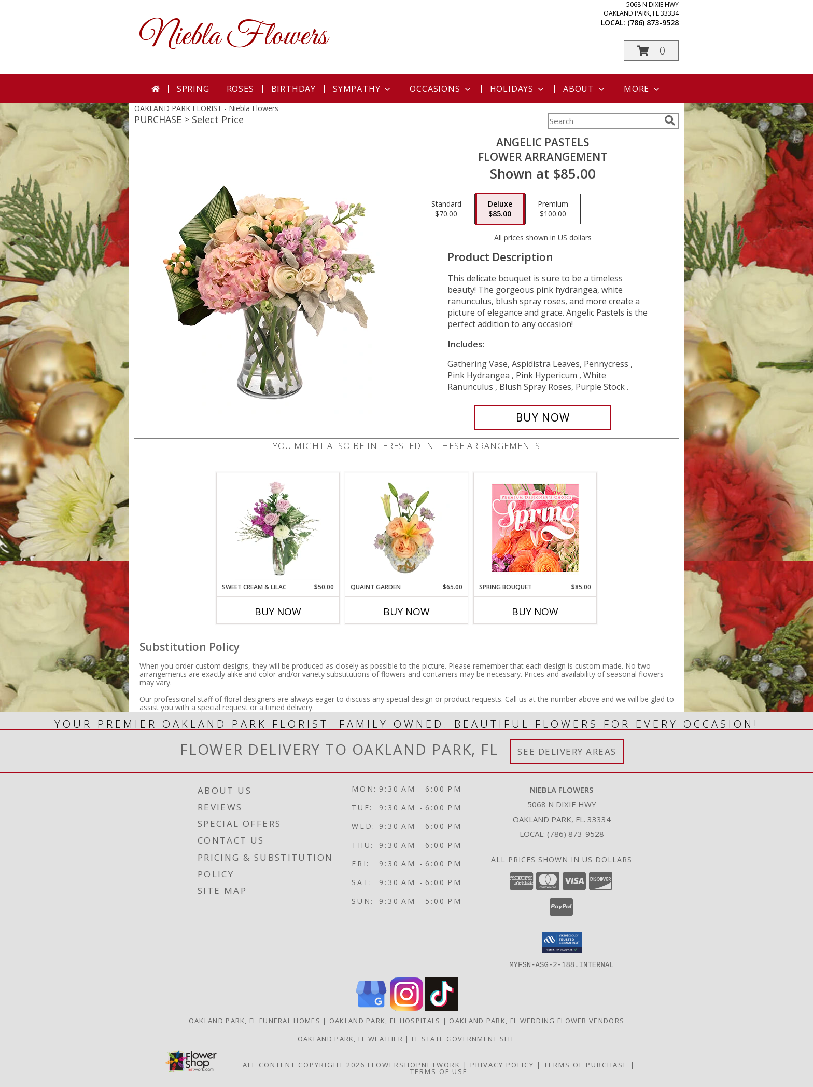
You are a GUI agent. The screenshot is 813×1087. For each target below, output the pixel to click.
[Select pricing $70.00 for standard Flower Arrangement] (446, 209)
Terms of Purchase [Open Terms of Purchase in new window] (586, 1064)
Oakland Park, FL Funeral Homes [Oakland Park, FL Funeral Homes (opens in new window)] (254, 1020)
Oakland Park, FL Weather (350, 1038)
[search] (670, 120)
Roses (240, 88)
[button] (651, 50)
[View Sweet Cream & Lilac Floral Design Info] (278, 527)
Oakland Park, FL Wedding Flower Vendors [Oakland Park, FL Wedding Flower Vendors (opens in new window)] (536, 1020)
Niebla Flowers (233, 37)
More (643, 88)
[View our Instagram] (406, 1007)
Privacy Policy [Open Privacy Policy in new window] (502, 1064)
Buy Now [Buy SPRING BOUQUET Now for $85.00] (535, 611)
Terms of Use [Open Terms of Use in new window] (439, 1071)
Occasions (441, 88)
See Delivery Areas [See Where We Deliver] (566, 751)
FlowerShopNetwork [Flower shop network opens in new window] (414, 1064)
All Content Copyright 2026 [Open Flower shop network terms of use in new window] (304, 1064)
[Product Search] (604, 121)
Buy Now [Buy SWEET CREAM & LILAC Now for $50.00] (278, 611)
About (585, 88)
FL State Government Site (463, 1038)
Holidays (518, 88)
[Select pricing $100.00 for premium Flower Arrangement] (553, 209)
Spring (193, 88)
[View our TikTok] (441, 1007)
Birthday (293, 88)
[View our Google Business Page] (371, 1007)
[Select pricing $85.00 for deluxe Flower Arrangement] (500, 209)
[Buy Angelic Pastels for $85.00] (542, 417)
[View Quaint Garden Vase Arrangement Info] (406, 527)
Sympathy (363, 88)
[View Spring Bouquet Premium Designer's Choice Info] (535, 527)
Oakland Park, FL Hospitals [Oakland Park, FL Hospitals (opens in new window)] (385, 1020)
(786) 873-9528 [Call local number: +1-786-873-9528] (653, 23)
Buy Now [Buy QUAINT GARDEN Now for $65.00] (406, 611)
